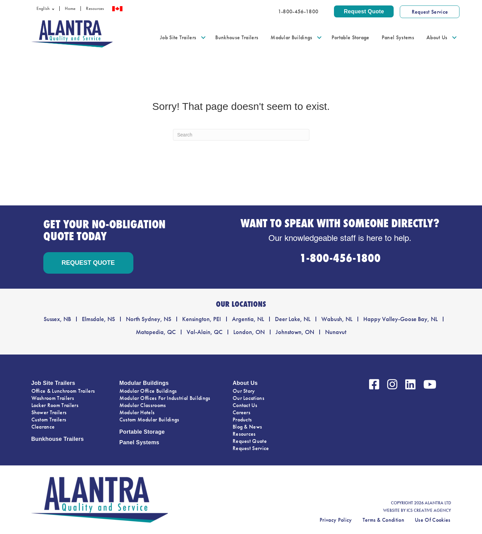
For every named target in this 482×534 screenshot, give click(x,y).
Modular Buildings (291, 37)
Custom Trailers (49, 419)
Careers (241, 412)
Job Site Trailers (178, 37)
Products (242, 419)
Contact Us (245, 405)
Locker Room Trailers (54, 405)
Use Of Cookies (432, 520)
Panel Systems (398, 37)
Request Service (251, 448)
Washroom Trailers (52, 398)
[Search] (241, 135)
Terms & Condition (383, 520)
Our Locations (248, 398)
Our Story (244, 391)
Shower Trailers (49, 412)
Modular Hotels (137, 412)
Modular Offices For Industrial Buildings (164, 398)
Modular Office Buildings (148, 391)
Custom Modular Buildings (149, 419)
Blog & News (247, 426)
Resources (95, 8)
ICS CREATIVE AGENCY (429, 510)
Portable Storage (350, 37)
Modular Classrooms (142, 405)
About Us (437, 37)
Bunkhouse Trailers (236, 37)
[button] (54, 8)
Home (70, 8)
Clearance (43, 426)
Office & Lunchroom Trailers (63, 391)
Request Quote (250, 441)
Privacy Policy (336, 520)
